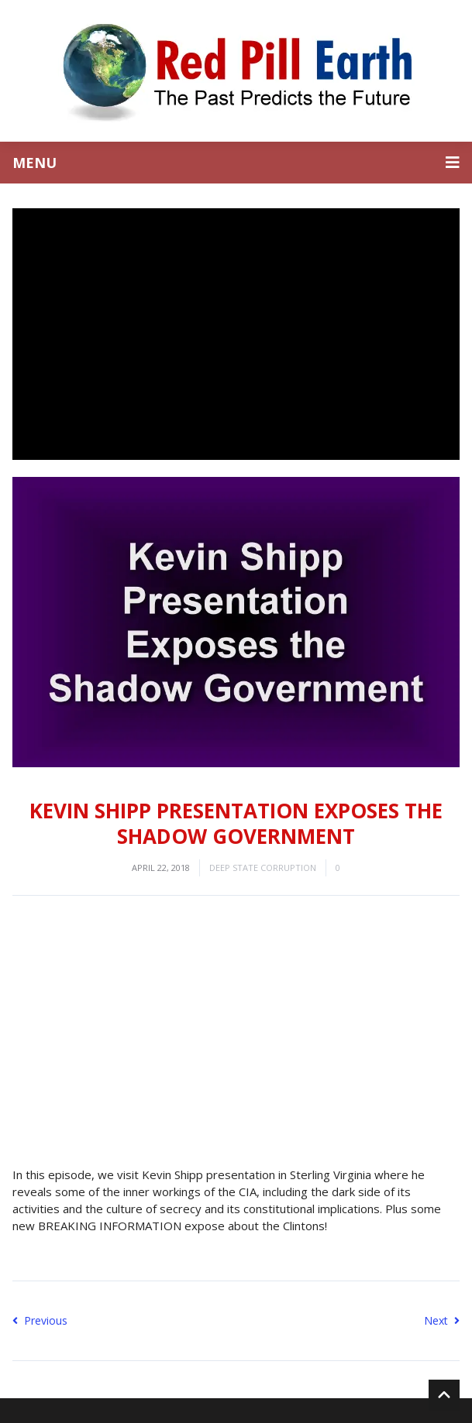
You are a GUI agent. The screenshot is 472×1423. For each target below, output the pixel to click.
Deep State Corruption (262, 867)
